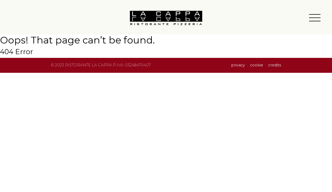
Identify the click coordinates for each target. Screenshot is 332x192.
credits (274, 65)
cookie (256, 65)
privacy (238, 65)
